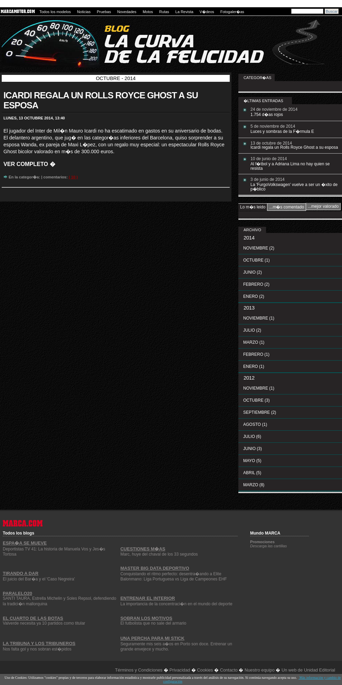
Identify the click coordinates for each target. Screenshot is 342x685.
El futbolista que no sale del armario (153, 623)
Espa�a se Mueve (25, 543)
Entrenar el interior (147, 598)
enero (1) (253, 366)
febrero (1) (256, 354)
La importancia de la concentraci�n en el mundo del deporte (176, 603)
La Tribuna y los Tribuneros (39, 643)
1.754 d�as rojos (266, 114)
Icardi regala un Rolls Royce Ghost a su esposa (294, 147)
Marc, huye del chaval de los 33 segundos (159, 554)
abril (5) (252, 472)
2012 (249, 378)
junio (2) (252, 272)
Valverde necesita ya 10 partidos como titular (44, 623)
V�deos (207, 12)
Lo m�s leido (252, 207)
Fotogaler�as (232, 12)
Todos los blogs (18, 533)
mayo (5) (252, 460)
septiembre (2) (259, 412)
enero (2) (253, 296)
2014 (249, 238)
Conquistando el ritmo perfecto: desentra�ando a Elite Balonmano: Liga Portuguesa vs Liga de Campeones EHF (173, 576)
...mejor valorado (323, 206)
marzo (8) (253, 484)
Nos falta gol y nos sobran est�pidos (37, 649)
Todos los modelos (55, 12)
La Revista (184, 12)
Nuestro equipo (260, 670)
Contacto (229, 670)
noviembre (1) (258, 318)
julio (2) (252, 330)
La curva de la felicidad (113, 38)
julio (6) (252, 436)
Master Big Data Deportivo (154, 568)
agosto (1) (255, 424)
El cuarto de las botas (33, 618)
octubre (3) (256, 400)
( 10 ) (73, 177)
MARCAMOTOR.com (18, 11)
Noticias (84, 12)
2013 (249, 308)
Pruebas (104, 12)
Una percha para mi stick (152, 638)
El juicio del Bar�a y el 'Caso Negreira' (39, 579)
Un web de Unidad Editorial (308, 670)
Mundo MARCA (265, 533)
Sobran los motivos (146, 618)
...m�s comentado (286, 207)
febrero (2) (256, 284)
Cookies (205, 670)
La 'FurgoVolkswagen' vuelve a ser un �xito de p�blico (294, 187)
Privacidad (179, 670)
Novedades (126, 12)
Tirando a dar (20, 573)
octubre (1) (256, 260)
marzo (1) (253, 342)
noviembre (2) (258, 248)
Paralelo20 (17, 593)
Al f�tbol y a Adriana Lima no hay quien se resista (290, 166)
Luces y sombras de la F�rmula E (282, 131)
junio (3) (252, 448)
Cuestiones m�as (142, 548)
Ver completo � (29, 164)
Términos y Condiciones (138, 670)
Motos (148, 12)
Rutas (164, 12)
